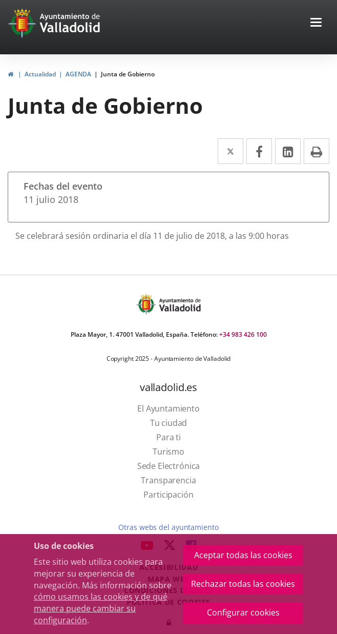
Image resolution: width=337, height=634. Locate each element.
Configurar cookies (243, 612)
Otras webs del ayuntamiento (168, 527)
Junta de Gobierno (128, 74)
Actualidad (40, 74)
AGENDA (78, 74)
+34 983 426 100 (243, 334)
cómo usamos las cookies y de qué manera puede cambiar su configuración (100, 608)
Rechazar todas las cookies (243, 583)
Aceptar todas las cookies (243, 555)
